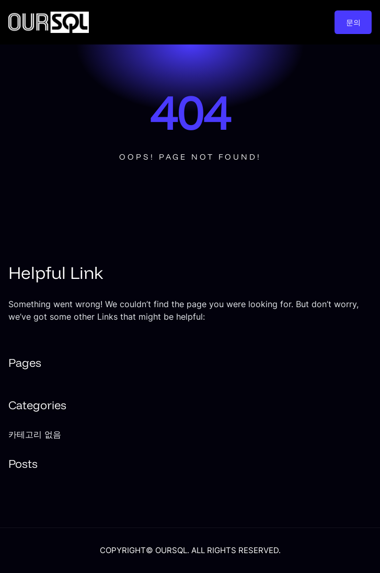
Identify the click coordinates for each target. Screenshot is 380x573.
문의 (353, 22)
